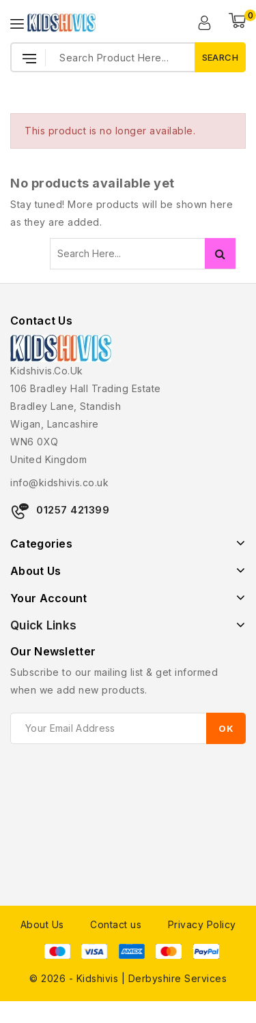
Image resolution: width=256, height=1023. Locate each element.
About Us (42, 924)
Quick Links (43, 625)
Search (220, 253)
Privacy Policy (202, 924)
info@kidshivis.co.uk (59, 482)
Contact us (115, 924)
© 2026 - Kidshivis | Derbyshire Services (128, 978)
